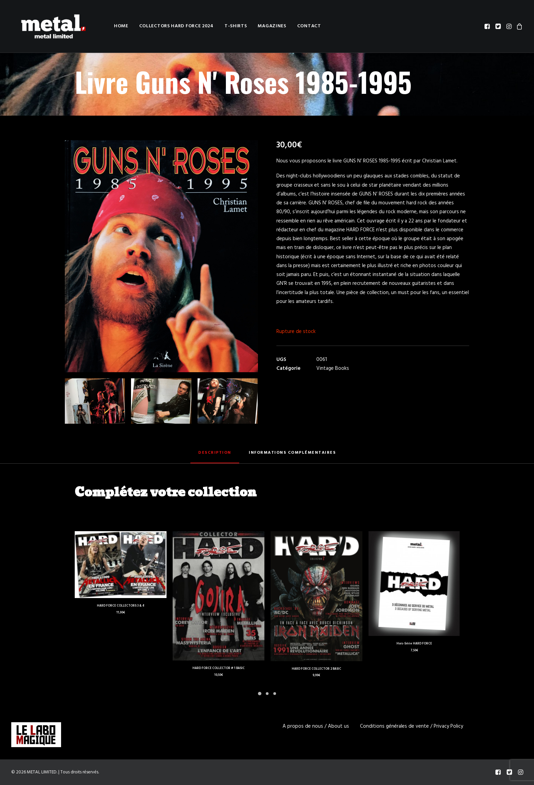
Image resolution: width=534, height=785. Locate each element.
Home (105, 26)
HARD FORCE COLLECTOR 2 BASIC (316, 669)
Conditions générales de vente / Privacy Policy (411, 726)
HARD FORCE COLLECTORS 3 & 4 (120, 606)
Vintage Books (332, 368)
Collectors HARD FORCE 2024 (160, 26)
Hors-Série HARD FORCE (414, 643)
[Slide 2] (267, 693)
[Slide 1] (259, 693)
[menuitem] (105, 26)
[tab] (292, 455)
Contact (293, 26)
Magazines (255, 26)
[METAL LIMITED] (46, 26)
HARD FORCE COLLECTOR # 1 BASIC (218, 668)
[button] (488, 26)
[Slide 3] (274, 693)
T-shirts (219, 26)
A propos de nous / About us (316, 726)
